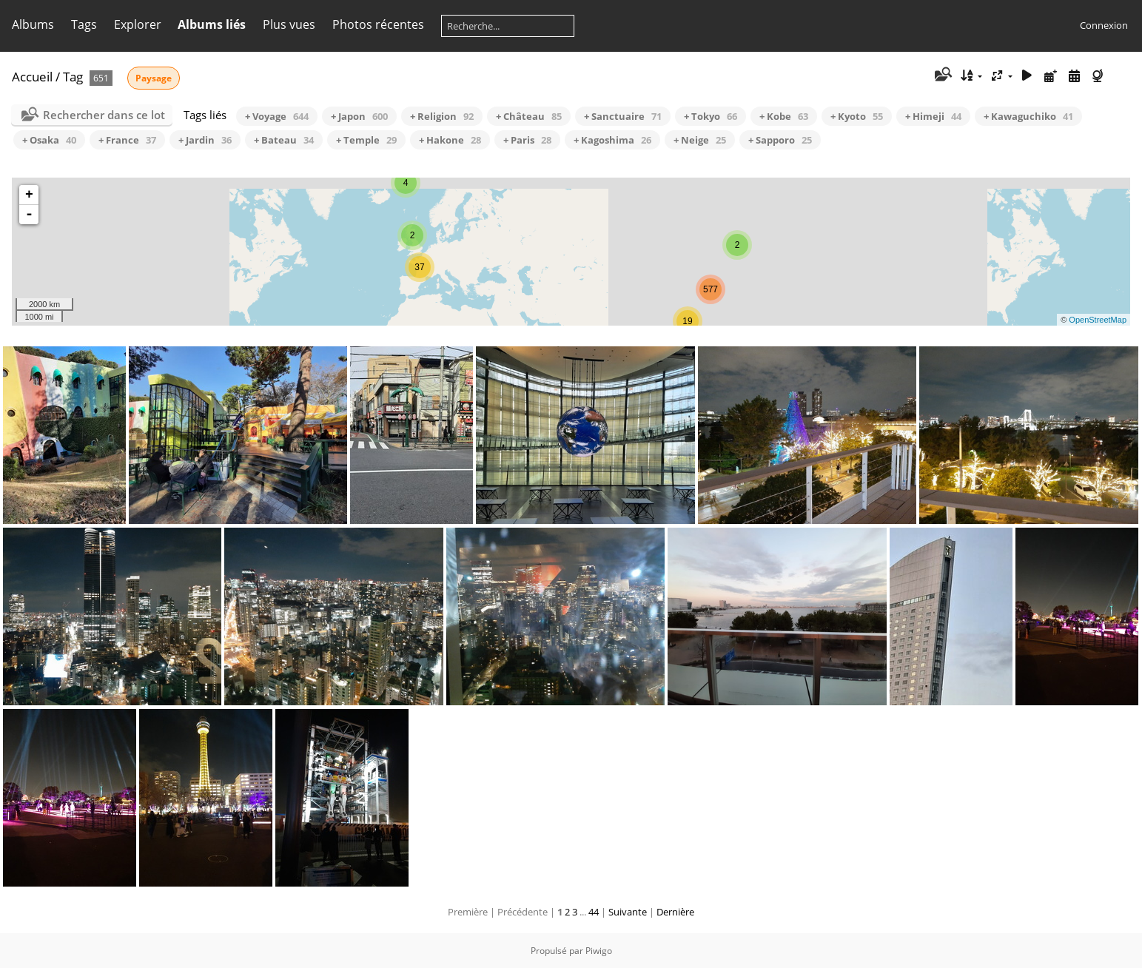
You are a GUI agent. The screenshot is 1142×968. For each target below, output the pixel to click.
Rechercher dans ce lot (104, 114)
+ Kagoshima (612, 140)
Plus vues (289, 24)
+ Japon (359, 116)
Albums (33, 24)
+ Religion (442, 116)
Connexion (1104, 25)
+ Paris (527, 140)
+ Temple (366, 140)
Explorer (137, 24)
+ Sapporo (780, 140)
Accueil (32, 76)
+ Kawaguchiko (1028, 116)
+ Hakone (450, 140)
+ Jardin (205, 140)
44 (593, 911)
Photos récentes (378, 24)
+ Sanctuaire (623, 116)
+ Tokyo (710, 116)
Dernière (675, 911)
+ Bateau (284, 140)
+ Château (529, 116)
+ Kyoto (856, 116)
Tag (73, 76)
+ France (127, 140)
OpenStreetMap (1097, 319)
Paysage (153, 78)
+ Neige (700, 140)
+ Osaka (49, 140)
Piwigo (598, 950)
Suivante (627, 911)
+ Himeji (933, 116)
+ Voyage (277, 116)
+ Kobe (783, 116)
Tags (84, 24)
